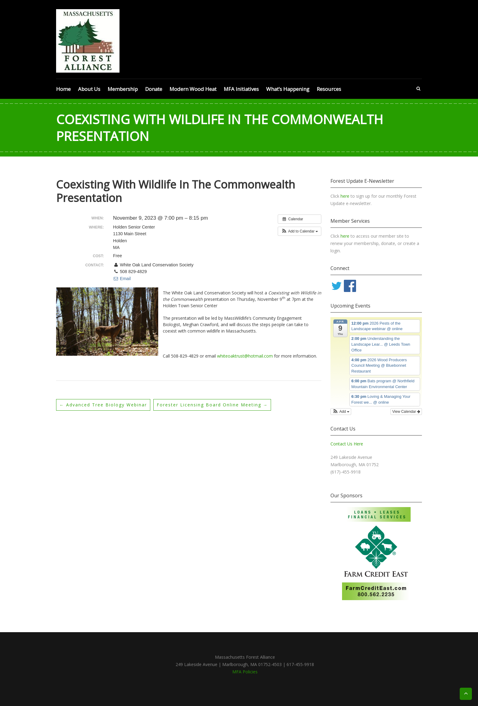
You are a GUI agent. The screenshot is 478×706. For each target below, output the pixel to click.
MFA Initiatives (241, 88)
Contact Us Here (346, 444)
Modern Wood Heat (192, 88)
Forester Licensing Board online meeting (212, 405)
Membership (123, 88)
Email (122, 278)
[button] (299, 231)
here (346, 196)
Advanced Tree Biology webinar (103, 405)
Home (63, 88)
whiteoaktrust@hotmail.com (245, 356)
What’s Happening (287, 88)
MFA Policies (245, 672)
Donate (153, 88)
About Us (89, 88)
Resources (329, 88)
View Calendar (406, 411)
